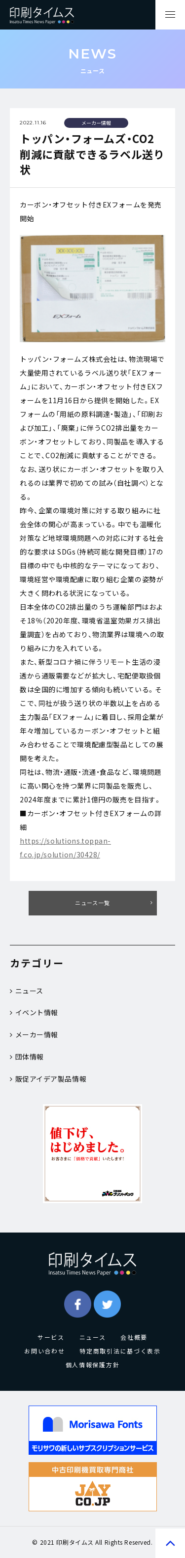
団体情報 (27, 1056)
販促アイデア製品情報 (48, 1079)
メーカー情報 (34, 1034)
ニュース (26, 991)
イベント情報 (34, 1012)
